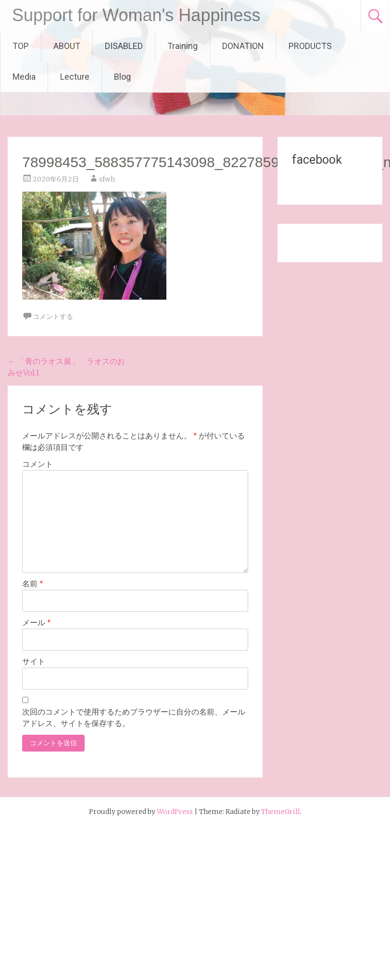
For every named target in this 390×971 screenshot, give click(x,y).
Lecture (74, 77)
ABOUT (66, 46)
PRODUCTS (310, 46)
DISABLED (124, 46)
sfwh (107, 179)
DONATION (243, 46)
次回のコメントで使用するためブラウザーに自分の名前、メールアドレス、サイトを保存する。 (133, 718)
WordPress (175, 811)
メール (36, 623)
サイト (33, 661)
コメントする (53, 316)
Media (24, 77)
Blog (122, 77)
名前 (32, 584)
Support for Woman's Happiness (136, 15)
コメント (37, 464)
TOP (21, 46)
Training (182, 46)
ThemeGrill (280, 811)
